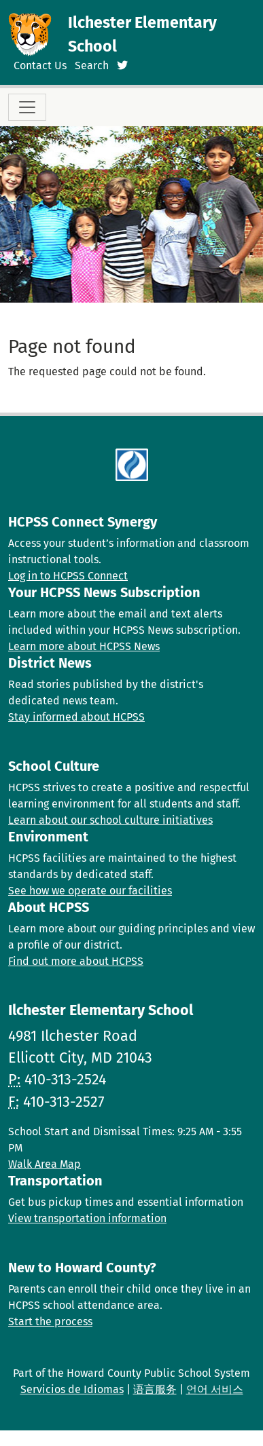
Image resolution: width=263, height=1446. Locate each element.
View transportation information (87, 1218)
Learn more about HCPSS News (84, 646)
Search (92, 65)
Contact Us (40, 65)
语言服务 (155, 1389)
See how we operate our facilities (90, 890)
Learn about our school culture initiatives (110, 820)
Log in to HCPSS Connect (68, 575)
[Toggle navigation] (27, 107)
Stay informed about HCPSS (76, 716)
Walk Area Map (44, 1164)
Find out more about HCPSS (75, 961)
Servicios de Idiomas (72, 1389)
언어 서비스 (214, 1389)
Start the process (50, 1321)
